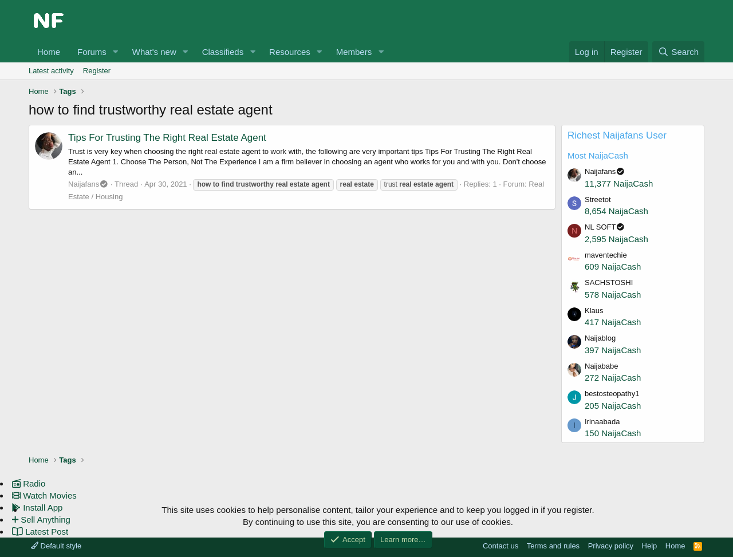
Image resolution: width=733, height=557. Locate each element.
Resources (289, 52)
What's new (154, 52)
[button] (116, 51)
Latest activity (51, 70)
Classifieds (223, 52)
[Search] (678, 51)
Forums (92, 52)
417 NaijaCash (613, 322)
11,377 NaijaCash (619, 183)
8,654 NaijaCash (616, 211)
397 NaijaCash (613, 350)
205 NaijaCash (613, 405)
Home (48, 52)
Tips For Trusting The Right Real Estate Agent (167, 137)
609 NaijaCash (613, 266)
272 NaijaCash (613, 377)
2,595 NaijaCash (616, 239)
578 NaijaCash (613, 294)
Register (97, 70)
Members (354, 52)
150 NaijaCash (613, 433)
